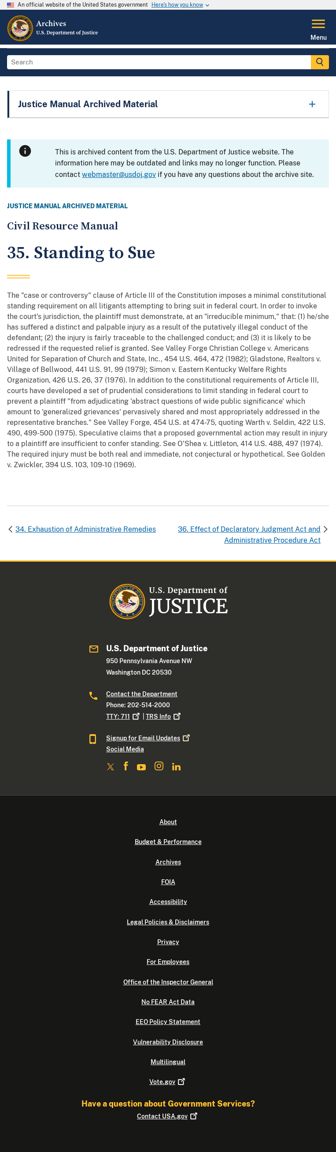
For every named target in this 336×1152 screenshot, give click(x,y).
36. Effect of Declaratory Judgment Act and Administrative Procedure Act (249, 535)
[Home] (53, 39)
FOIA (168, 882)
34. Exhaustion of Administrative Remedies (85, 529)
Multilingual (168, 1062)
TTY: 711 (123, 716)
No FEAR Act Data (168, 1002)
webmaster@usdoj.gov (119, 174)
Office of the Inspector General (168, 982)
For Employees (168, 961)
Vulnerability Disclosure (168, 1042)
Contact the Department (141, 694)
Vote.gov (168, 1081)
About (168, 822)
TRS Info (164, 716)
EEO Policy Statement (168, 1021)
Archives (168, 862)
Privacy (168, 942)
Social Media (125, 749)
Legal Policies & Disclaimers (168, 922)
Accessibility (168, 901)
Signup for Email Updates (149, 738)
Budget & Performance (168, 841)
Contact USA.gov (168, 1116)
